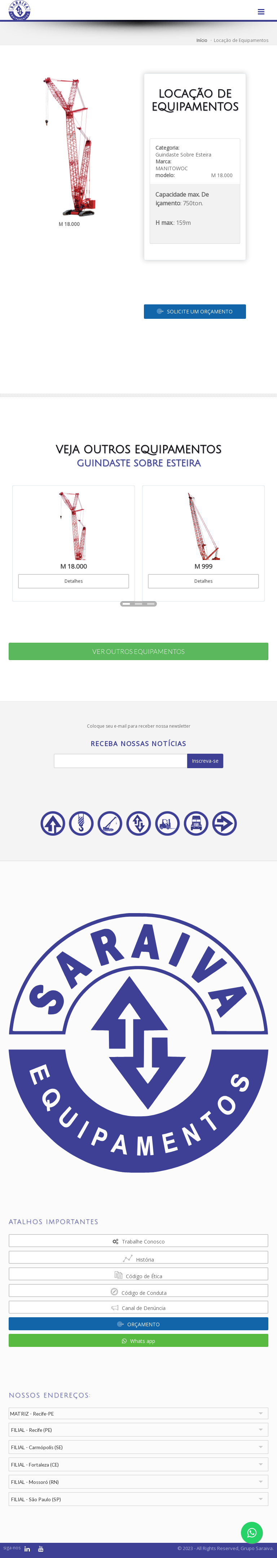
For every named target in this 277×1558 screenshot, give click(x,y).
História (138, 1258)
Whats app (138, 1340)
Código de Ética (138, 1275)
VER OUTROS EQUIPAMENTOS (138, 651)
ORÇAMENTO (138, 1324)
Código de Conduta (139, 1291)
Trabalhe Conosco (139, 1241)
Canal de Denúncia (138, 1307)
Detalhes (74, 581)
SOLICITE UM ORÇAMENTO (195, 311)
